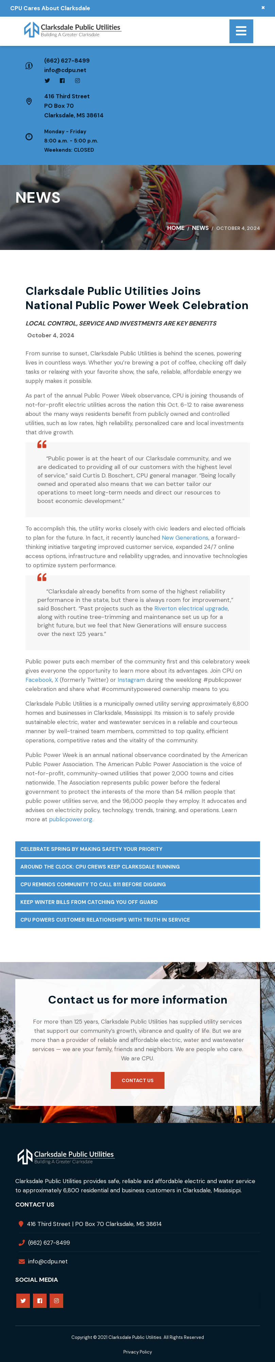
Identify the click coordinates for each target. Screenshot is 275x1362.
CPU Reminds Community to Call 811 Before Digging (93, 884)
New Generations (185, 537)
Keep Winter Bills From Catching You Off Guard (89, 902)
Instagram (131, 680)
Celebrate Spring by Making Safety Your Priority (91, 849)
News (200, 228)
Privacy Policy (137, 1352)
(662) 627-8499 (67, 60)
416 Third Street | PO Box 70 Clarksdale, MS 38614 (94, 1224)
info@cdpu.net (65, 70)
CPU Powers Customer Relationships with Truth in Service (105, 920)
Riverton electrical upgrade (191, 608)
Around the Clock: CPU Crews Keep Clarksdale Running (100, 866)
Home (176, 228)
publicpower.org (70, 819)
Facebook (38, 680)
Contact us (138, 1080)
